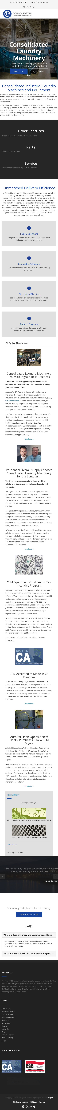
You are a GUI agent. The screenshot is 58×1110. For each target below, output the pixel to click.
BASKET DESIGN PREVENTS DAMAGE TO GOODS (29, 831)
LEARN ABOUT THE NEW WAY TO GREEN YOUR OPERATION (29, 814)
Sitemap (42, 1102)
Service (31, 163)
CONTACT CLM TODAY (29, 914)
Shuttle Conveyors (8, 1017)
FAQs (4, 1041)
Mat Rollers (6, 1020)
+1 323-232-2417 (19, 2)
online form (19, 852)
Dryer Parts (6, 1023)
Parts (30, 147)
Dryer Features (31, 130)
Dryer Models (38, 71)
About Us (5, 1029)
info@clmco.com (39, 2)
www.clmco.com (12, 401)
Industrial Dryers (8, 1011)
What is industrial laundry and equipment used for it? (28, 935)
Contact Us (18, 71)
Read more (29, 439)
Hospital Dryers (8, 1035)
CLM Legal (33, 1102)
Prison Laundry (7, 1038)
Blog (3, 1032)
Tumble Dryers (7, 1014)
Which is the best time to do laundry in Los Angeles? (27, 953)
